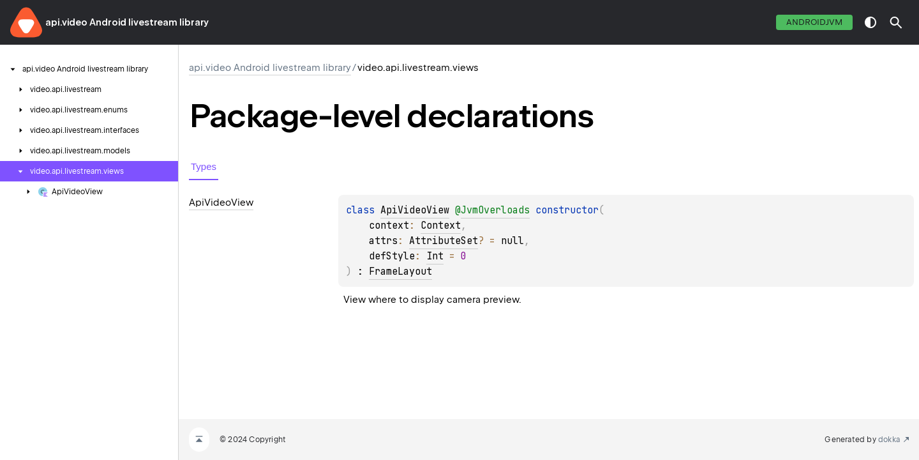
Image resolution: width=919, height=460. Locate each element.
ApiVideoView (414, 210)
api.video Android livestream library (127, 22)
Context (441, 225)
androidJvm (814, 22)
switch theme (870, 22)
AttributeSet (443, 240)
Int (435, 256)
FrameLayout (400, 271)
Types (203, 166)
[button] (896, 22)
